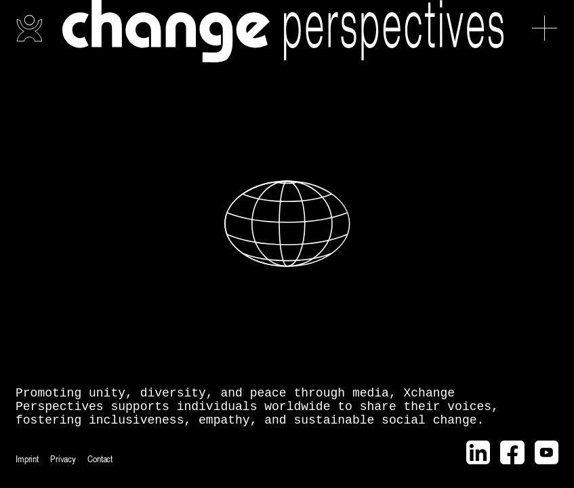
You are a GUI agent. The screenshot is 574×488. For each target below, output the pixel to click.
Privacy (63, 458)
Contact (99, 458)
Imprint (27, 458)
